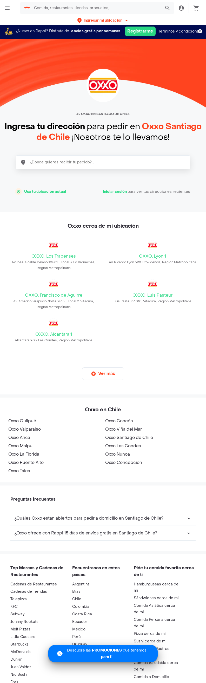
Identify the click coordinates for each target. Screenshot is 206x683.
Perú (76, 636)
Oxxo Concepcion (123, 462)
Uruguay (79, 644)
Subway (17, 614)
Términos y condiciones (179, 31)
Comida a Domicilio (151, 676)
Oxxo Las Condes (123, 446)
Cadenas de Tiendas (28, 591)
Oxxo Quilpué (22, 421)
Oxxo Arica (19, 437)
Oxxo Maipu (20, 446)
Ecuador (79, 621)
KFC (14, 606)
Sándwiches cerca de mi (156, 598)
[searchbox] (96, 8)
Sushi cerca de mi (150, 641)
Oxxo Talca (19, 471)
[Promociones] (103, 653)
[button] (103, 20)
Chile (76, 599)
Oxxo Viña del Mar (123, 429)
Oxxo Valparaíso (24, 429)
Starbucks (19, 644)
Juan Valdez (20, 667)
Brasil (77, 591)
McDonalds (20, 651)
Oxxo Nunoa (117, 454)
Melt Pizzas (20, 629)
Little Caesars (22, 636)
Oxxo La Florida (23, 454)
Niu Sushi (18, 674)
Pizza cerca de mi (150, 633)
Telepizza (18, 599)
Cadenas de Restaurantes (33, 584)
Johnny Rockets (24, 621)
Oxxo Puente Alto (26, 462)
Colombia (80, 606)
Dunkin (16, 659)
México (78, 629)
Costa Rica (82, 614)
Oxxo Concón (119, 421)
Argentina (81, 584)
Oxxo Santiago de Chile (129, 437)
